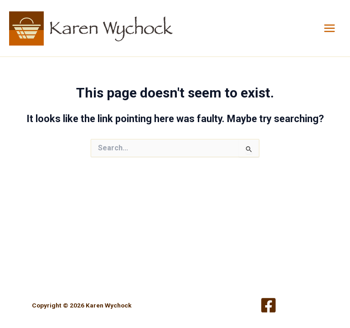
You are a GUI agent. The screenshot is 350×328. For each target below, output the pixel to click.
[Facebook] (268, 305)
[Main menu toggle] (329, 28)
